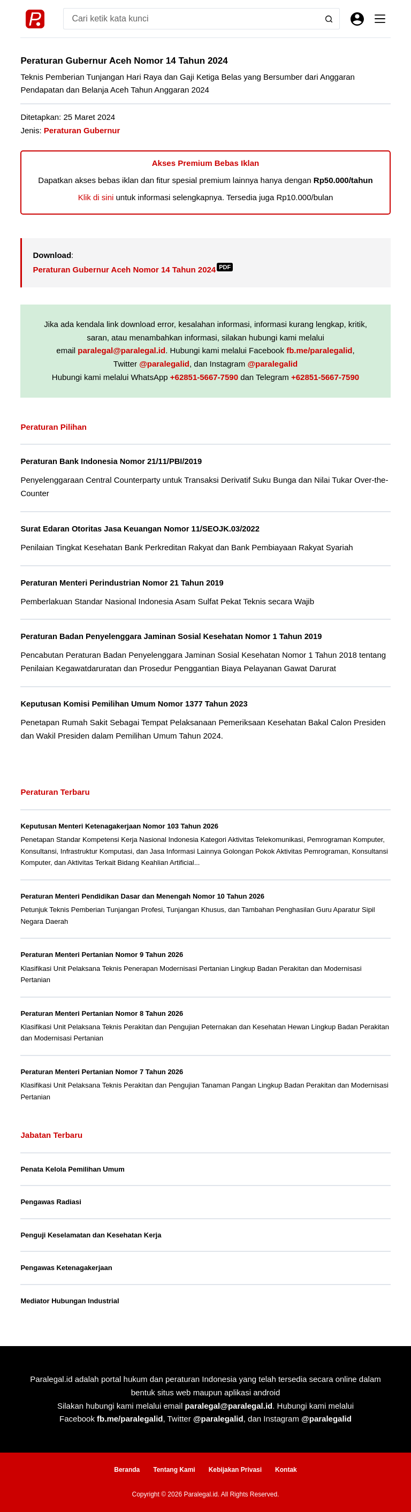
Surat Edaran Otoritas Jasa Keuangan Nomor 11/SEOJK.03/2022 (140, 529)
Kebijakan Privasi (235, 1469)
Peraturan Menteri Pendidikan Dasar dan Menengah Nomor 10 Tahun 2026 (142, 896)
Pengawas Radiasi (50, 1202)
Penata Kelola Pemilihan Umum (72, 1169)
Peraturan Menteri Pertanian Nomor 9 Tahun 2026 (101, 955)
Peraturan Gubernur (82, 130)
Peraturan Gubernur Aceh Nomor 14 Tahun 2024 (133, 269)
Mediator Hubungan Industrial (69, 1301)
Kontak (286, 1469)
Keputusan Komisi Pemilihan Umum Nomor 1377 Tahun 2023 (133, 704)
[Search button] (329, 18)
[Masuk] (357, 19)
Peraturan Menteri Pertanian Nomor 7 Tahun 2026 (101, 1072)
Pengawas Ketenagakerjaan (66, 1268)
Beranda (127, 1469)
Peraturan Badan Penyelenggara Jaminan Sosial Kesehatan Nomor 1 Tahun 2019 (171, 636)
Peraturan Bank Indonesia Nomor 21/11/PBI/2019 (111, 461)
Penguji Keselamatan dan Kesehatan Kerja (90, 1235)
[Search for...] (190, 18)
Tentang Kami (174, 1469)
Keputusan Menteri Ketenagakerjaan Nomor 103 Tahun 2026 (119, 826)
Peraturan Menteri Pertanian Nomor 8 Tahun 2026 (101, 1013)
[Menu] (380, 18)
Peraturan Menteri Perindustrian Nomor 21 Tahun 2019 (121, 583)
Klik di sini (96, 197)
